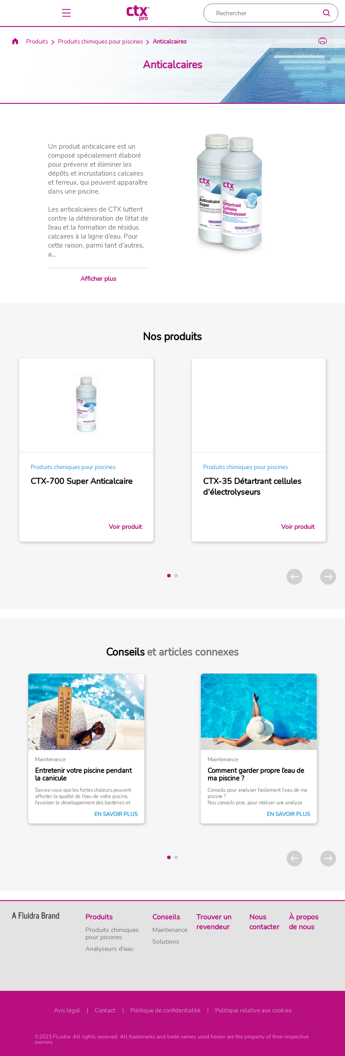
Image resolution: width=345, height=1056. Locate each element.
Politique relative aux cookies (253, 1011)
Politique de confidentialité (165, 1011)
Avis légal (67, 1011)
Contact (105, 1011)
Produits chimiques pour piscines (100, 42)
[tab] (169, 575)
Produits (37, 42)
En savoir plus (115, 814)
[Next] (328, 577)
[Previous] (294, 577)
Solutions (165, 941)
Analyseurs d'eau (109, 949)
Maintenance (169, 930)
